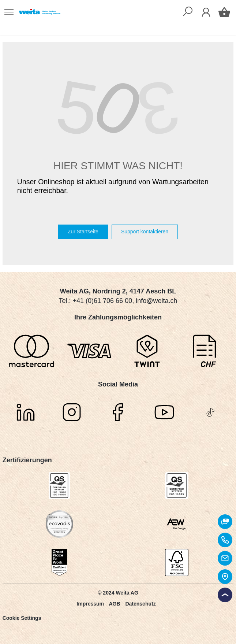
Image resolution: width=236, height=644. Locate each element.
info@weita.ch (156, 300)
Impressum (90, 604)
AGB (114, 604)
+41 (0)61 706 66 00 (102, 300)
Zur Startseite (83, 231)
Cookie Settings (22, 618)
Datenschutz (140, 604)
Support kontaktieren (144, 231)
